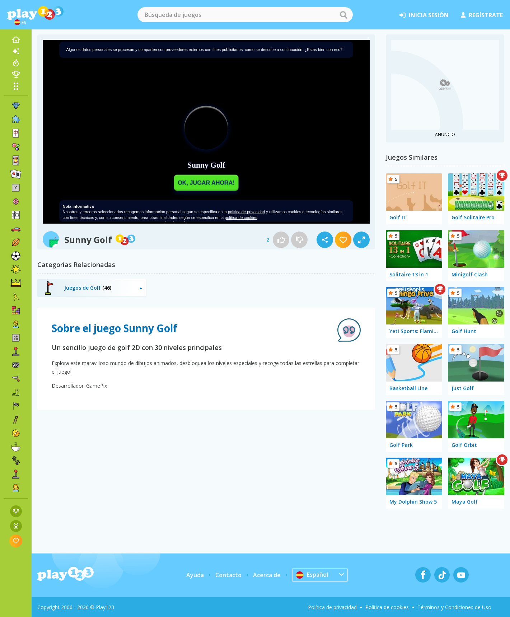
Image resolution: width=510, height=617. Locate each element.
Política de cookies (387, 607)
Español (312, 575)
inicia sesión (424, 15)
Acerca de (267, 575)
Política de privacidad (332, 607)
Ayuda (195, 575)
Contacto (228, 575)
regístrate (482, 15)
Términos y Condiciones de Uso (454, 607)
